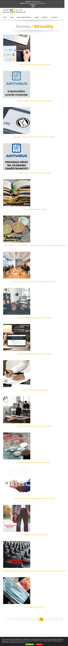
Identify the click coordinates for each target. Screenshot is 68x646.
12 (45, 619)
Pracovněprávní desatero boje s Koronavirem (34, 535)
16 (61, 619)
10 (37, 619)
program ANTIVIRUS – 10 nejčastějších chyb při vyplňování (34, 101)
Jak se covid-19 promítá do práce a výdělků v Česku (34, 64)
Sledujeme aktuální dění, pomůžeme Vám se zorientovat (35, 354)
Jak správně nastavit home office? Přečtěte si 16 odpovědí (34, 318)
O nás (12, 17)
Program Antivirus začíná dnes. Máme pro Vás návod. (35, 173)
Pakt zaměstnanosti (24, 17)
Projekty (45, 17)
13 (49, 619)
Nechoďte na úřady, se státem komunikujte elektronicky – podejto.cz (35, 137)
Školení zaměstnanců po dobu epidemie (35, 209)
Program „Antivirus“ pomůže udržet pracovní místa (34, 462)
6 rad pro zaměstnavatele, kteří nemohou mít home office (34, 426)
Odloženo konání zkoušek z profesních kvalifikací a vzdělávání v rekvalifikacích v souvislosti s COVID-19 (34, 571)
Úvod (5, 17)
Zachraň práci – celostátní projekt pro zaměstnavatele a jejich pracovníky (34, 281)
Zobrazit (27, 642)
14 (53, 619)
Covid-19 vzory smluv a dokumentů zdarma (34, 390)
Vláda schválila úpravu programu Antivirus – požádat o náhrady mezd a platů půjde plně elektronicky (34, 245)
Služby (36, 17)
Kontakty (54, 17)
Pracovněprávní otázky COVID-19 (35, 607)
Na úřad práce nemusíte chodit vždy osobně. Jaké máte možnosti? (35, 498)
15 (57, 619)
